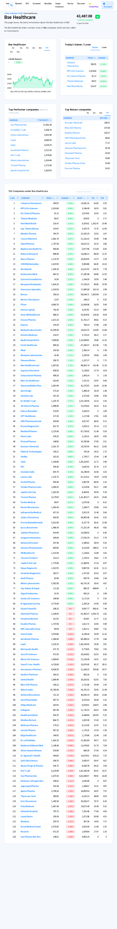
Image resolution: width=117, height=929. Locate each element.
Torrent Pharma (18, 165)
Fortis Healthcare (29, 345)
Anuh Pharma (27, 578)
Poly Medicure (27, 806)
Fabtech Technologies (31, 451)
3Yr (11, 52)
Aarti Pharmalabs (29, 699)
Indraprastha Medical (31, 512)
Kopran (24, 324)
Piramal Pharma (28, 441)
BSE (20, 13)
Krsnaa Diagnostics (30, 426)
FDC (22, 466)
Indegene (25, 710)
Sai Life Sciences (29, 654)
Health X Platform (29, 674)
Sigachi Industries (29, 593)
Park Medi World (74, 86)
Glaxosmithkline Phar (31, 385)
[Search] (92, 191)
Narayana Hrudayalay (31, 284)
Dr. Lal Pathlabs (28, 740)
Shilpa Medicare (28, 705)
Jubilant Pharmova (30, 532)
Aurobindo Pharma (19, 150)
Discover (81, 3)
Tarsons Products (29, 558)
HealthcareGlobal (29, 715)
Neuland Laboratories (31, 330)
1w (21, 48)
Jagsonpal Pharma (30, 786)
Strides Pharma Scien (75, 163)
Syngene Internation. (31, 537)
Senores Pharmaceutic (75, 148)
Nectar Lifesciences (30, 299)
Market (18, 3)
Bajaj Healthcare (28, 735)
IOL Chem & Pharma (76, 76)
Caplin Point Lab (28, 563)
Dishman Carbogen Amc (32, 780)
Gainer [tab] (95, 47)
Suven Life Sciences (30, 598)
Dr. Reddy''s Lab (18, 129)
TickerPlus (93, 6)
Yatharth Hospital (29, 811)
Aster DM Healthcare (30, 314)
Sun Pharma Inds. (19, 124)
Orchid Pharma (28, 482)
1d (13, 48)
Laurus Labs (70, 142)
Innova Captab (28, 309)
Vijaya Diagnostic (29, 568)
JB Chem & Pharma (30, 405)
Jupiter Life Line (28, 492)
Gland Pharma (27, 243)
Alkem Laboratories (20, 160)
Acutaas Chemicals (73, 122)
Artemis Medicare (29, 335)
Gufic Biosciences (29, 760)
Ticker (7, 13)
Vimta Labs (26, 436)
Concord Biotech (29, 238)
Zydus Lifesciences (20, 134)
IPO (27, 3)
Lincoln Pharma (28, 730)
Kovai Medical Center (31, 826)
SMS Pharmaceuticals (75, 137)
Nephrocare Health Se (31, 248)
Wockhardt (26, 269)
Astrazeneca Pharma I (31, 669)
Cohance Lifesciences (31, 203)
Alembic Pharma (28, 233)
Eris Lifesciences (29, 801)
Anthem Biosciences (30, 694)
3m (33, 48)
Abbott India (27, 689)
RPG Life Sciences (75, 70)
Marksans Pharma (29, 725)
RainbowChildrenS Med (32, 745)
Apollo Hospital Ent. (20, 170)
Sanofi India (26, 634)
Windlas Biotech (28, 720)
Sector (70, 3)
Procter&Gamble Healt (32, 522)
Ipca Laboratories (29, 527)
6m (40, 48)
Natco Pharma (27, 259)
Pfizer (23, 304)
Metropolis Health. (29, 649)
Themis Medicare (75, 81)
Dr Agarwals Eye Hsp (30, 603)
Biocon (24, 294)
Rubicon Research (29, 253)
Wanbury (25, 821)
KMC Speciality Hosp (30, 628)
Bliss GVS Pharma (73, 127)
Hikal (23, 350)
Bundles (48, 3)
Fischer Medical (28, 502)
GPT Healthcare (28, 416)
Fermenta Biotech (29, 618)
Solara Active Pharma (31, 375)
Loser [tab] (104, 47)
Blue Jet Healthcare (30, 380)
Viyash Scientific (28, 608)
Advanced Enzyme (29, 542)
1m (27, 48)
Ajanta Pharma (28, 791)
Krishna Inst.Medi (29, 274)
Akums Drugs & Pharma (32, 765)
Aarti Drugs (26, 390)
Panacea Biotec (28, 360)
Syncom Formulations (31, 279)
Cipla (13, 145)
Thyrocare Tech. (72, 158)
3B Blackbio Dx (28, 553)
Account (107, 6)
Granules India (27, 471)
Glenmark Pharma (73, 153)
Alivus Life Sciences (30, 659)
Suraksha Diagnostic (31, 573)
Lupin (13, 140)
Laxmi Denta (27, 816)
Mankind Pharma (29, 431)
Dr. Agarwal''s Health (30, 755)
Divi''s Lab (15, 155)
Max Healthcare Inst (30, 365)
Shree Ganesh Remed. (31, 750)
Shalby (24, 456)
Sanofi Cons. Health (30, 664)
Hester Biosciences (30, 507)
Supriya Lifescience (30, 370)
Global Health (27, 679)
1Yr (47, 48)
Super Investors (59, 5)
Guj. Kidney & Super (30, 588)
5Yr (18, 52)
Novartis (25, 831)
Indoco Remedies (29, 411)
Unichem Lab (27, 395)
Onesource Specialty (31, 289)
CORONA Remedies (30, 264)
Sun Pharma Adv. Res (31, 836)
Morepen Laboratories (31, 355)
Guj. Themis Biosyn (30, 228)
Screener (37, 3)
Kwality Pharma (72, 132)
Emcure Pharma (72, 168)
